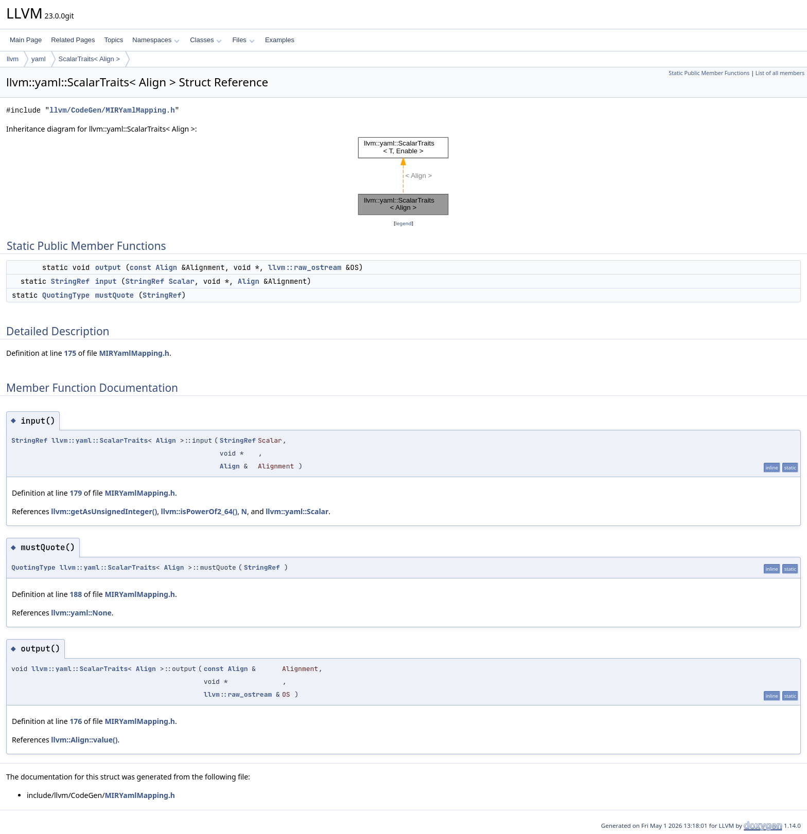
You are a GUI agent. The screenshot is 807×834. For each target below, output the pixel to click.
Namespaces (155, 40)
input (106, 281)
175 (70, 353)
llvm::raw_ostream (305, 267)
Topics (113, 40)
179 (75, 493)
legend (403, 223)
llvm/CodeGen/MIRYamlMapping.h (112, 110)
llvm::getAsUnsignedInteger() (104, 511)
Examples (279, 40)
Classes (206, 40)
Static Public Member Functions (709, 73)
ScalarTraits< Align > (89, 59)
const (140, 267)
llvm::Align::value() (84, 740)
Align (166, 267)
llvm (13, 59)
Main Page (26, 40)
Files (243, 40)
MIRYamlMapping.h (134, 353)
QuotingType (66, 295)
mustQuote (114, 295)
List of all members (780, 73)
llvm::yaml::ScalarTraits (99, 440)
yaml (38, 59)
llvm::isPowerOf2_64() (199, 511)
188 (75, 594)
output (108, 267)
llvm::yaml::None (81, 613)
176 (75, 721)
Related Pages (73, 40)
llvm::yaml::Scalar (297, 511)
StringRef (70, 281)
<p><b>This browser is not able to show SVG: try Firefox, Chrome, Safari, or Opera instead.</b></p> (403, 176)
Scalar (181, 281)
